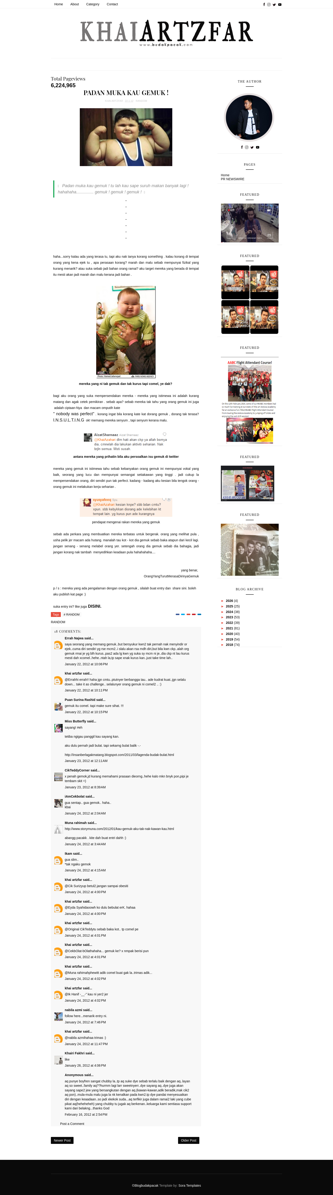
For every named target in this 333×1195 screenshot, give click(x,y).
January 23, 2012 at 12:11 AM (86, 761)
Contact (112, 4)
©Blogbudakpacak (145, 1185)
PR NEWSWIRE (232, 179)
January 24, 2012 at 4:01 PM (85, 935)
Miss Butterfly (75, 721)
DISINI (94, 606)
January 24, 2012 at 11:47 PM (86, 1044)
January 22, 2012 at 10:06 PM (86, 664)
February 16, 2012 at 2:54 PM (86, 1114)
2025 (230, 606)
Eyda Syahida (78, 907)
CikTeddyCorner (77, 770)
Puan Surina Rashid (80, 700)
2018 (230, 645)
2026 (230, 601)
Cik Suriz (74, 886)
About (74, 4)
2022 (230, 623)
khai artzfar (73, 673)
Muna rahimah (76, 823)
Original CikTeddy (80, 929)
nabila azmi (73, 1010)
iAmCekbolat (75, 796)
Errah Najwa (74, 638)
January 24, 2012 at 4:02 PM (85, 979)
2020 (230, 634)
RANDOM (141, 100)
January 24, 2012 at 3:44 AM (85, 844)
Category (92, 4)
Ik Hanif (73, 994)
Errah (72, 679)
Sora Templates (190, 1185)
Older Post (188, 1140)
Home (58, 4)
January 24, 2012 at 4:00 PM (85, 892)
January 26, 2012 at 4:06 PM (85, 1065)
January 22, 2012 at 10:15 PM (86, 712)
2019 (230, 639)
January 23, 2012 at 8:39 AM (85, 787)
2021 (230, 628)
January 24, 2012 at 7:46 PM (85, 1022)
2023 (230, 617)
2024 (230, 612)
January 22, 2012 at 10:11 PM (86, 690)
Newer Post (62, 1140)
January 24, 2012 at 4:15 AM (85, 870)
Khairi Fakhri (75, 1053)
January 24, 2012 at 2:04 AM (85, 813)
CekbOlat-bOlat (79, 951)
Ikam (68, 853)
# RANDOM (72, 614)
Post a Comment (72, 1124)
